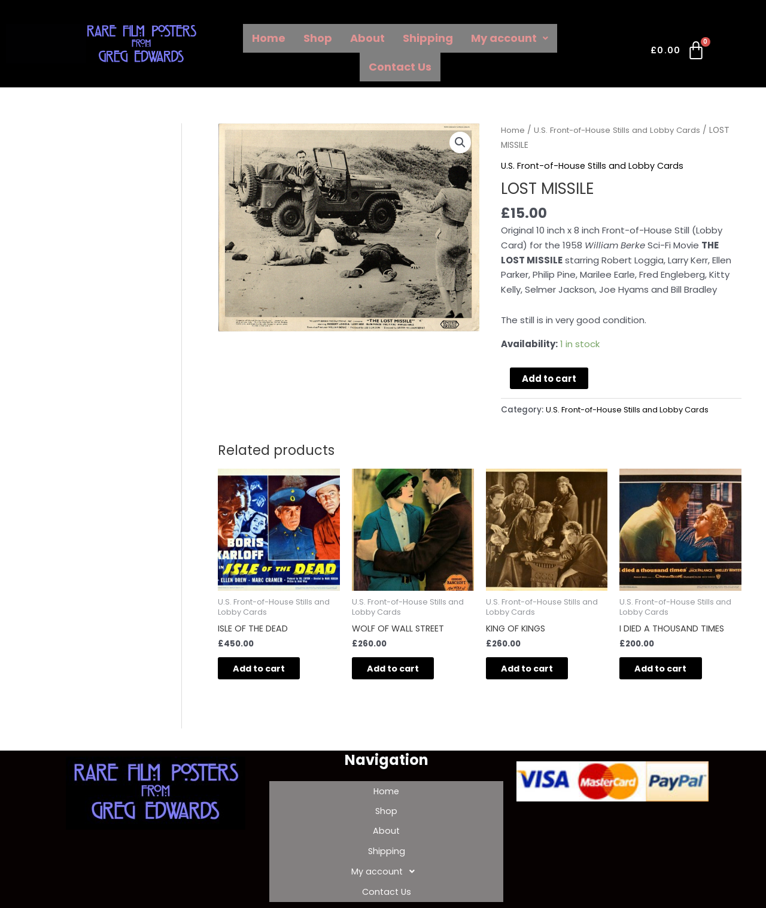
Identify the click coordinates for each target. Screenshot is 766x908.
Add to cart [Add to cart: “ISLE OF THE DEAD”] (269, 670)
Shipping (428, 38)
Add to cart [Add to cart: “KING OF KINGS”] (537, 670)
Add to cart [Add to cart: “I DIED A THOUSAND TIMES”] (670, 670)
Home (268, 38)
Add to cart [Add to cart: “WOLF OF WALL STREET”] (403, 670)
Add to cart (549, 378)
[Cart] (678, 52)
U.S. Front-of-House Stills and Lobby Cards (621, 130)
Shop (317, 38)
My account (509, 38)
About (367, 38)
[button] (460, 143)
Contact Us (400, 66)
